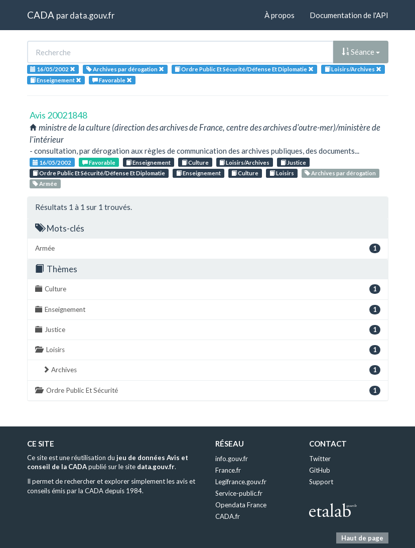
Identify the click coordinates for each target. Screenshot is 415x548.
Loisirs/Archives (244, 162)
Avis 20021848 (58, 115)
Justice (293, 162)
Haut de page (362, 538)
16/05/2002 (52, 162)
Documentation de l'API (349, 15)
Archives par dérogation (340, 173)
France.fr (228, 470)
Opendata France (240, 505)
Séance (361, 51)
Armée (45, 183)
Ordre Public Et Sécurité (207, 390)
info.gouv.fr (231, 459)
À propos (279, 15)
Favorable (98, 162)
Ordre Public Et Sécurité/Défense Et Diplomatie (99, 173)
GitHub (319, 470)
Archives (211, 370)
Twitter (320, 459)
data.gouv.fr (92, 15)
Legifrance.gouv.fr (240, 482)
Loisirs (281, 173)
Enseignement (148, 162)
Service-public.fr (238, 493)
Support (321, 482)
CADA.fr (227, 516)
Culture (195, 162)
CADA (40, 15)
